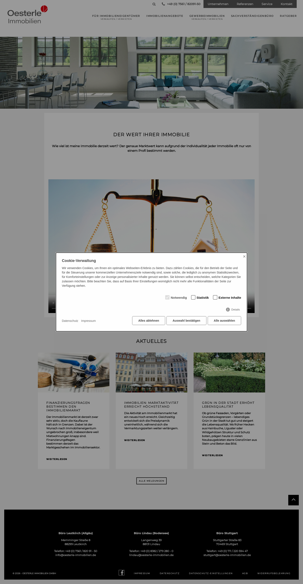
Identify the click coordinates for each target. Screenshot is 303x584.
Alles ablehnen (148, 320)
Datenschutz (70, 320)
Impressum (88, 320)
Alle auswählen (224, 320)
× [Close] (244, 256)
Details (235, 309)
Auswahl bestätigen (186, 320)
